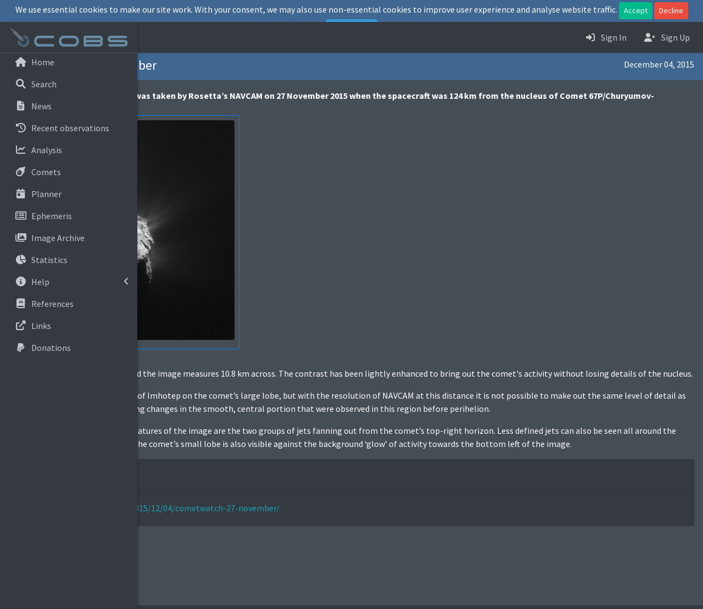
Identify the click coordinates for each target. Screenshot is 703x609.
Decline (671, 10)
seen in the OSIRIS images (331, 421)
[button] (154, 37)
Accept (636, 10)
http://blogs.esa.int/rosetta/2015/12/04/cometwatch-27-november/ (286, 547)
